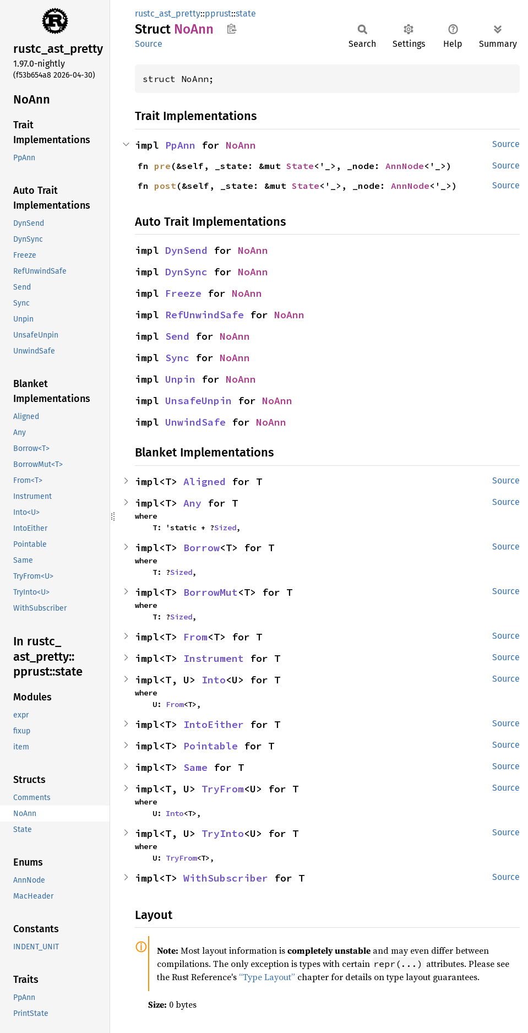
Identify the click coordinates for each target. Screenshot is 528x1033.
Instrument (213, 658)
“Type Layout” (267, 977)
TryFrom (223, 788)
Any (192, 503)
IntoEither (213, 724)
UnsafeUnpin (198, 400)
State (300, 165)
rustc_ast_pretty (167, 13)
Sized (225, 527)
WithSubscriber (225, 878)
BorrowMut (210, 592)
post (165, 185)
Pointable (210, 746)
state (246, 13)
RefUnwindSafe (204, 314)
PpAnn (180, 145)
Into (214, 679)
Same (195, 767)
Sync (177, 357)
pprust (218, 13)
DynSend (186, 250)
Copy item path (231, 28)
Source (148, 44)
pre (162, 165)
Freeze (183, 293)
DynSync (186, 271)
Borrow (201, 547)
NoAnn (241, 145)
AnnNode (404, 165)
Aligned (204, 481)
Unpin (180, 379)
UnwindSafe (195, 422)
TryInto (223, 833)
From (195, 636)
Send (177, 336)
